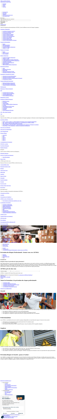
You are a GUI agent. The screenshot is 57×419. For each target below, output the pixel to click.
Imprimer (4, 254)
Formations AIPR (6, 282)
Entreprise (4, 14)
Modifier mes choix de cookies (8, 417)
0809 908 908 (28, 277)
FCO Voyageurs (8, 384)
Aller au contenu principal (5, 0)
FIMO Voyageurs (8, 386)
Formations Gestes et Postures (8, 285)
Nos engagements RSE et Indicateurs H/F (10, 416)
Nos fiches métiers (8, 391)
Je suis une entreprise (6, 238)
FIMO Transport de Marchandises (11, 387)
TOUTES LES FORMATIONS (6, 288)
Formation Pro (5, 12)
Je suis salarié (5, 241)
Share (4, 257)
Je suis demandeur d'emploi (8, 240)
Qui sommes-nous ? (6, 16)
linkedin (4, 4)
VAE (6, 393)
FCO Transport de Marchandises (10, 385)
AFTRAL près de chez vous (8, 15)
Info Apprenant (7, 392)
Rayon (1, 21)
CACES (6, 383)
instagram (4, 3)
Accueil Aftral (8, 1)
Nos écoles (5, 13)
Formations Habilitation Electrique (9, 283)
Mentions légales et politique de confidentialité (11, 414)
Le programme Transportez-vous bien (10, 286)
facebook (4, 6)
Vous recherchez (3, 231)
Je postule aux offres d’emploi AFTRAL (10, 242)
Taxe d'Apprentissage (9, 394)
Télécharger (5, 255)
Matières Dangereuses (9, 389)
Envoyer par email (6, 256)
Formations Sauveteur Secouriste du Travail (11, 284)
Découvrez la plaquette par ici (5, 380)
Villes (1, 20)
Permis (6, 388)
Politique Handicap (6, 415)
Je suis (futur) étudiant (7, 239)
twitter (4, 5)
